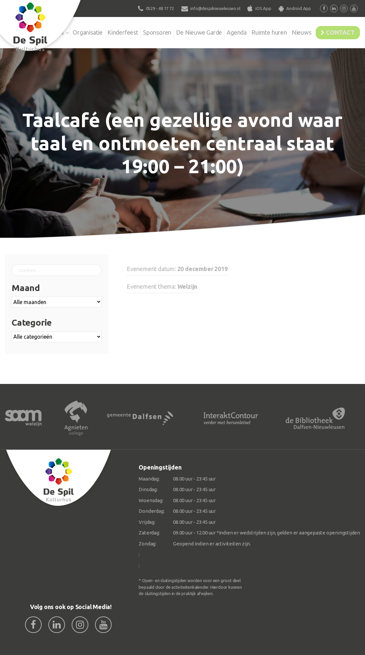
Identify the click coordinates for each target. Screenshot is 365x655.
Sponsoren (149, 31)
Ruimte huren (254, 36)
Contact (337, 31)
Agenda (228, 31)
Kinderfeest (112, 31)
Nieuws (293, 31)
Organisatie (76, 31)
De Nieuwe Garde (185, 36)
